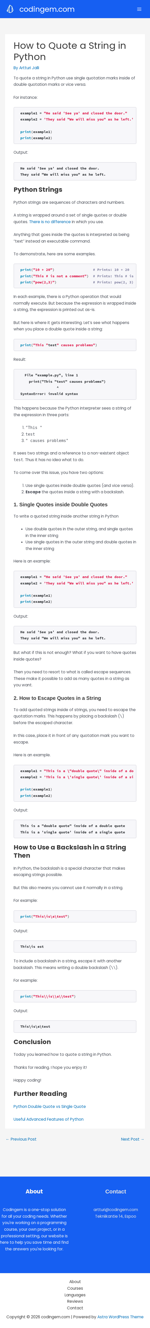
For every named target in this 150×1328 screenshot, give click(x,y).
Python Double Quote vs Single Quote (50, 1106)
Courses (75, 1288)
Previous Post (21, 1139)
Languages (75, 1295)
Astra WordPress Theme (120, 1317)
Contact (75, 1308)
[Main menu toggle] (139, 9)
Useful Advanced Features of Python (49, 1119)
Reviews (75, 1301)
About (75, 1281)
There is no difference (50, 221)
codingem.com (47, 9)
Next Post (133, 1139)
